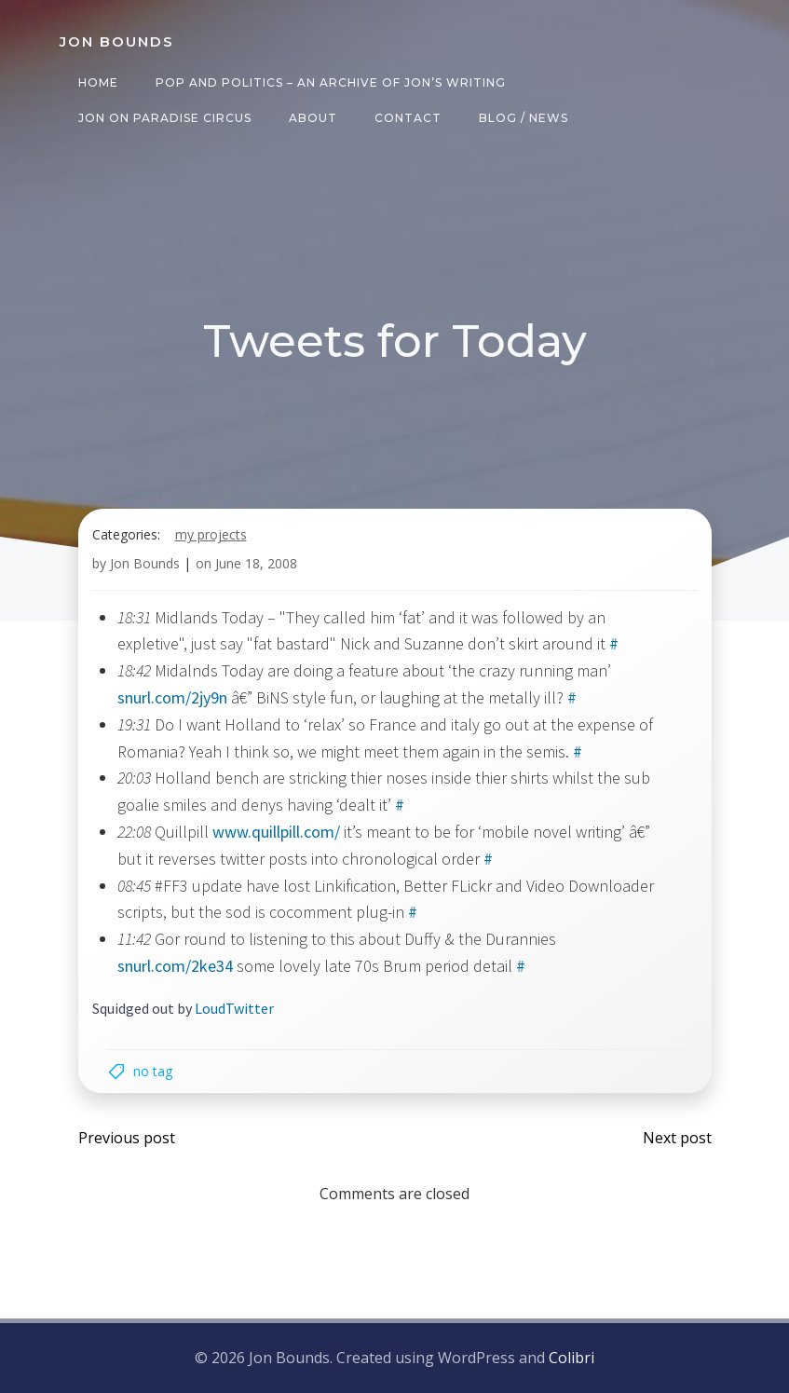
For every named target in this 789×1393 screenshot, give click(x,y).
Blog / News (523, 118)
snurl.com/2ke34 (175, 965)
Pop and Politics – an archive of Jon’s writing (331, 82)
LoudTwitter (234, 1008)
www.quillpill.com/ (276, 831)
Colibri (571, 1357)
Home (98, 82)
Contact (408, 118)
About (313, 118)
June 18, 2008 (256, 563)
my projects (211, 534)
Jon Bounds (145, 563)
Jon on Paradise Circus (165, 118)
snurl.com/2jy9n (172, 697)
